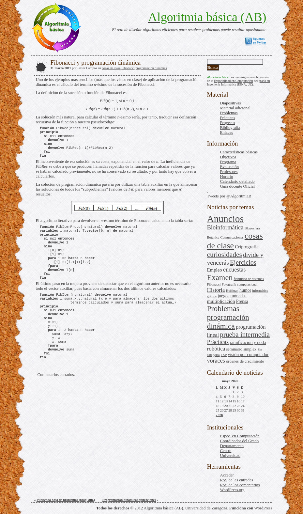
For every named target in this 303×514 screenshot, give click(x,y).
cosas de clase (111, 68)
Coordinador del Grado (239, 441)
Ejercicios (243, 262)
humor (245, 290)
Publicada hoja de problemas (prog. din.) (66, 500)
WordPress (263, 508)
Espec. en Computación (240, 436)
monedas (239, 295)
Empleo (214, 270)
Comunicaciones (232, 237)
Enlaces (226, 132)
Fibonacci (214, 284)
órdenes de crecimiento (245, 361)
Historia (216, 290)
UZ (250, 84)
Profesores (229, 171)
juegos (223, 295)
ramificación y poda (248, 342)
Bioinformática (225, 227)
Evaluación (229, 166)
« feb (219, 415)
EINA (242, 84)
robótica (216, 349)
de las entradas (236, 480)
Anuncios (225, 218)
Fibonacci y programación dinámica (96, 62)
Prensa (242, 301)
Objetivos (228, 157)
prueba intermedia (245, 334)
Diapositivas (230, 103)
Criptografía (247, 246)
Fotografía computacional (240, 284)
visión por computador (248, 354)
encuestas (234, 269)
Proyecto (227, 122)
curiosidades (224, 254)
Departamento (232, 446)
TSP (224, 355)
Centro (226, 450)
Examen (220, 277)
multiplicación (221, 301)
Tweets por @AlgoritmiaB (229, 196)
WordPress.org (232, 490)
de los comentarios (240, 485)
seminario (234, 349)
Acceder (227, 475)
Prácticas (227, 118)
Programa (228, 162)
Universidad (230, 455)
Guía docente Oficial (237, 186)
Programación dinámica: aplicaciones (129, 500)
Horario (226, 176)
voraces (216, 360)
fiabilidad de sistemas (249, 279)
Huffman (232, 290)
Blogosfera (252, 228)
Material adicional (235, 108)
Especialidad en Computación (233, 81)
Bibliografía (230, 127)
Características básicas (239, 152)
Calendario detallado (237, 181)
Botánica (213, 237)
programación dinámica (228, 321)
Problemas (229, 113)
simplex (249, 349)
